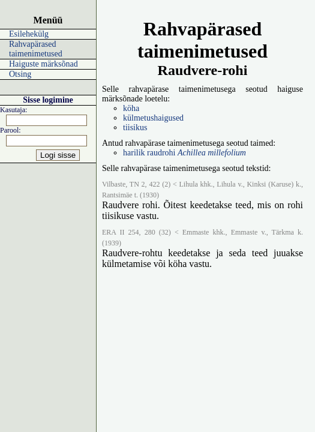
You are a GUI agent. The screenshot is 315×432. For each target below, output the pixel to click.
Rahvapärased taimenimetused (35, 49)
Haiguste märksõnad (43, 63)
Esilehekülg (29, 33)
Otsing (20, 74)
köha (131, 108)
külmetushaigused (153, 117)
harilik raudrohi (184, 152)
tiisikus (135, 127)
